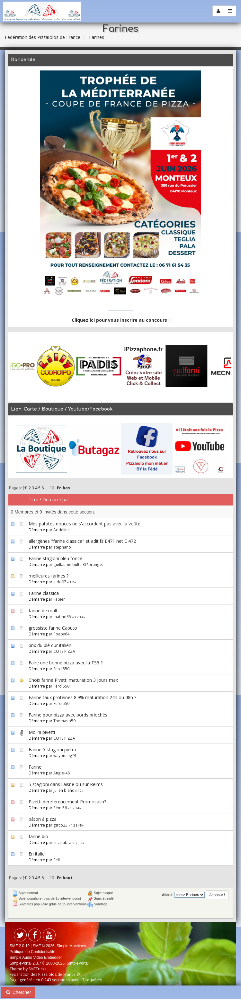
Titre (33, 499)
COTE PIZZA (64, 651)
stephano (62, 547)
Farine (35, 767)
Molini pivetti (42, 732)
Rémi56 (60, 807)
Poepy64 (61, 633)
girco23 (60, 825)
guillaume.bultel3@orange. (78, 564)
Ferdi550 (61, 668)
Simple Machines (71, 946)
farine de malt (43, 610)
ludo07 (59, 581)
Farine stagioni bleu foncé (55, 558)
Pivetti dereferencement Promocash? (67, 802)
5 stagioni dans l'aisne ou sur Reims (66, 784)
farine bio (38, 836)
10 (51, 488)
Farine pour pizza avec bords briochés (68, 715)
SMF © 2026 (44, 946)
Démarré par (55, 499)
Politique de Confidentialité (32, 951)
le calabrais (64, 842)
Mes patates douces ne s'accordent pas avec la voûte (84, 524)
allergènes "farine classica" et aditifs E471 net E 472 (82, 541)
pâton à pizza (43, 819)
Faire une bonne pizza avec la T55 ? (66, 663)
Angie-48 (61, 772)
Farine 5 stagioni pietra (52, 749)
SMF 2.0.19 (20, 946)
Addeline (61, 529)
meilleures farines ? (48, 576)
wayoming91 (65, 755)
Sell (56, 859)
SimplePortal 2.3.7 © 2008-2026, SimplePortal (49, 963)
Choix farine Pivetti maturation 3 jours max (73, 680)
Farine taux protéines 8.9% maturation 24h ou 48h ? (82, 697)
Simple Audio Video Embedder (36, 957)
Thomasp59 (64, 720)
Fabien (59, 599)
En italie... (38, 854)
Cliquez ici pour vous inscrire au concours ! (121, 320)
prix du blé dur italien (50, 645)
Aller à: (168, 895)
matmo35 (62, 616)
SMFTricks (37, 969)
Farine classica (44, 593)
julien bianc (63, 790)
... (47, 488)
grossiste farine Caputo (53, 628)
